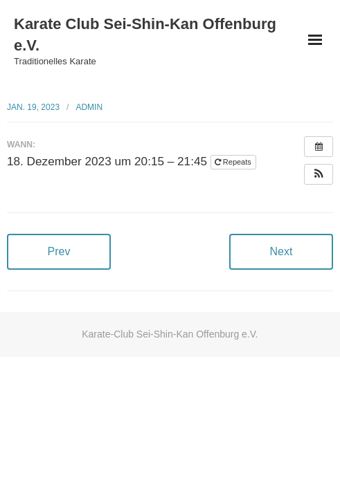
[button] (318, 174)
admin (88, 107)
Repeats (234, 162)
